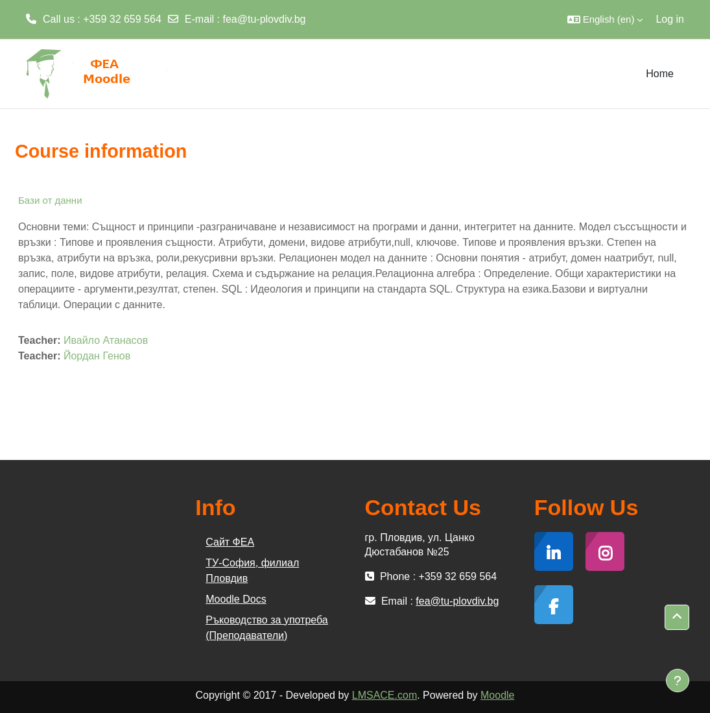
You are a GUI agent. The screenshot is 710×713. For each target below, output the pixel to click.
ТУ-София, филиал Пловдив (252, 570)
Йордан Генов (97, 355)
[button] (605, 19)
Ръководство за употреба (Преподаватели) (266, 627)
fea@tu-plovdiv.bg (264, 19)
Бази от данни (50, 200)
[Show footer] (677, 680)
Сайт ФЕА (230, 542)
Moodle (497, 695)
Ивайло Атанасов (106, 340)
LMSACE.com (384, 695)
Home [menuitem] (660, 73)
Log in (670, 19)
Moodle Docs (236, 599)
